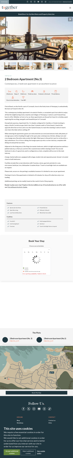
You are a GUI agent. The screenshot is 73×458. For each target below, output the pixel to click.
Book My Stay (36, 393)
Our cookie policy (41, 452)
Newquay (8, 76)
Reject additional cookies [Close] (28, 452)
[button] (10, 66)
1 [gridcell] (48, 254)
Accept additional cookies (12, 452)
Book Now (4, 1)
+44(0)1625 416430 (67, 1)
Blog (18, 420)
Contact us (52, 420)
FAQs (50, 423)
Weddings (20, 423)
